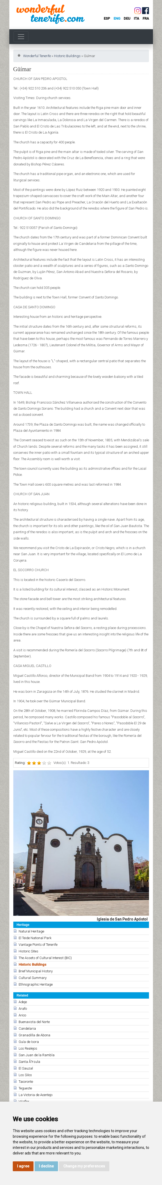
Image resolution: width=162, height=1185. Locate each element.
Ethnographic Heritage (36, 984)
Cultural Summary (33, 978)
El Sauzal (26, 1068)
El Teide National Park (35, 938)
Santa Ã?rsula (29, 1062)
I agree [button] (23, 1166)
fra (146, 18)
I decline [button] (46, 1166)
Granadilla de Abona (34, 1035)
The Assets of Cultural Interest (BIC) (45, 958)
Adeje (23, 1002)
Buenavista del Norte (34, 1022)
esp (107, 18)
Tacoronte (26, 1082)
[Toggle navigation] (21, 36)
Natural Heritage (31, 931)
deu (127, 18)
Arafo (23, 1009)
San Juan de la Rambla (37, 1055)
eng (117, 18)
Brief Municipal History (36, 971)
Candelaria (27, 1028)
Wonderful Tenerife (37, 56)
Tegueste (25, 1088)
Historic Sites (28, 951)
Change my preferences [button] (84, 1166)
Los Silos (25, 1075)
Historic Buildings (67, 56)
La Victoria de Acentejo (35, 1095)
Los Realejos (28, 1048)
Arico (22, 1015)
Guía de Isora (29, 1042)
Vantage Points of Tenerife (38, 945)
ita (136, 18)
